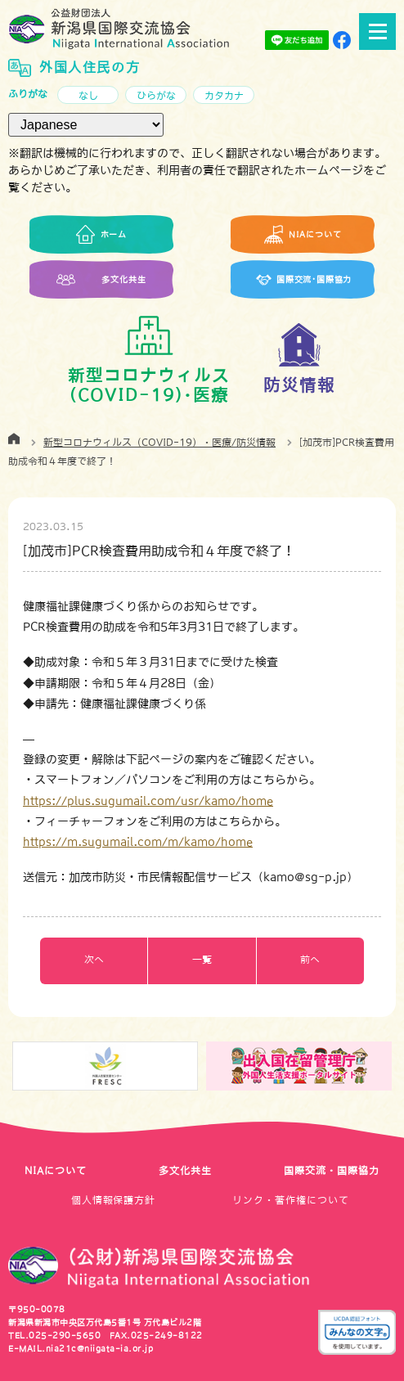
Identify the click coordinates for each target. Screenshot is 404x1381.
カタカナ (224, 96)
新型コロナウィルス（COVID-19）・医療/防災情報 (159, 443)
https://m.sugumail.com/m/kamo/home (138, 842)
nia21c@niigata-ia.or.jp (100, 1348)
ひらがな (156, 96)
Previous (10, 1066)
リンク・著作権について (290, 1200)
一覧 (202, 960)
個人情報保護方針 (113, 1200)
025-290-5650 (65, 1335)
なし (88, 96)
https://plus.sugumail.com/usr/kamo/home (148, 801)
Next (393, 1066)
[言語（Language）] (86, 125)
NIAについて (56, 1171)
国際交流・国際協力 (331, 1171)
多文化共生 (185, 1171)
